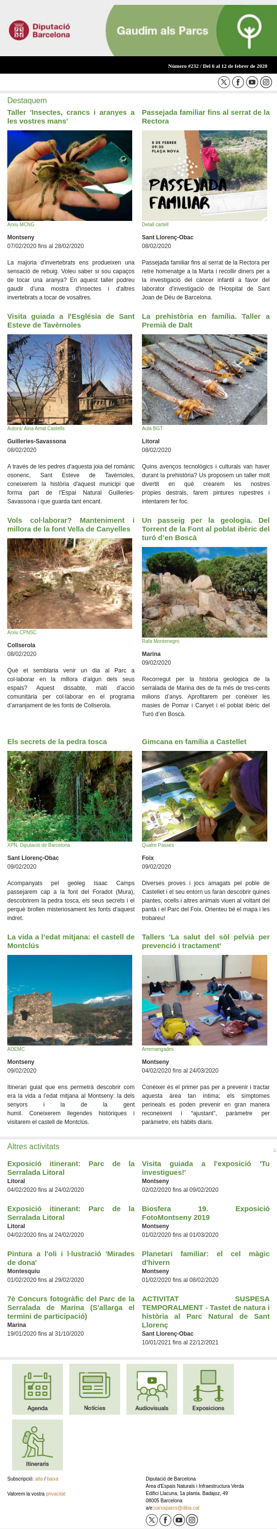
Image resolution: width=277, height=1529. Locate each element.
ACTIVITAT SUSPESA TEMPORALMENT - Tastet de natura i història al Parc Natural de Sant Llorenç (206, 1312)
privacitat (55, 1494)
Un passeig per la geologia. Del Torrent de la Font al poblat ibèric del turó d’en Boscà (206, 529)
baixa (53, 1479)
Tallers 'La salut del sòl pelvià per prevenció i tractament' (206, 941)
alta (39, 1479)
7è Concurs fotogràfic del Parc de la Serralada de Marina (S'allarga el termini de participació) (71, 1307)
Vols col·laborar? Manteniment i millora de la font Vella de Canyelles (71, 524)
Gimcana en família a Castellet (194, 741)
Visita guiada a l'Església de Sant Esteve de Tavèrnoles (71, 320)
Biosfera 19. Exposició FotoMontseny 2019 (206, 1212)
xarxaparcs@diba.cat (177, 1508)
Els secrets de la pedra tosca (57, 741)
